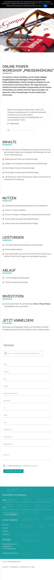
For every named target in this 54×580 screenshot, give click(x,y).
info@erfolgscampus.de (10, 553)
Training (5, 528)
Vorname (6, 371)
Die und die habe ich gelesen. (22, 466)
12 (32, 130)
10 (27, 130)
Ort (4, 408)
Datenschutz (24, 567)
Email (5, 422)
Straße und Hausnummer (10, 393)
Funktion (6, 386)
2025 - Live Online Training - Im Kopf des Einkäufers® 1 (24, 353)
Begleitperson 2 (7, 437)
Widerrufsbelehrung (14, 466)
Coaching (5, 534)
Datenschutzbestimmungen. (43, 3)
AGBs (32, 567)
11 (30, 130)
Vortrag (4, 531)
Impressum (14, 567)
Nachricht (6, 454)
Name (5, 364)
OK (45, 6)
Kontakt (5, 567)
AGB (26, 466)
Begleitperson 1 (7, 429)
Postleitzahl (6, 400)
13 (34, 130)
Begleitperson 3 (7, 444)
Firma (5, 379)
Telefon (5, 415)
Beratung (5, 525)
